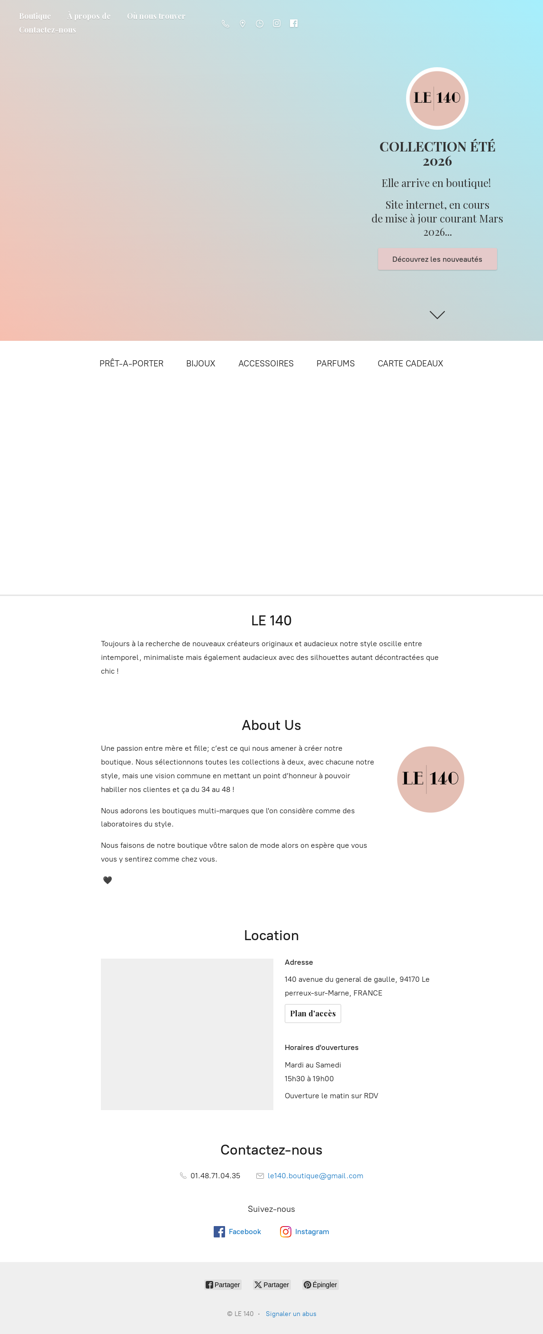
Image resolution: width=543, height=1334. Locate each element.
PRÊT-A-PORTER (131, 363)
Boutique (35, 16)
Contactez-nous (47, 30)
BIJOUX (201, 363)
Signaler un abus (291, 1314)
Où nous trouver (156, 16)
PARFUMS (336, 363)
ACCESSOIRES (266, 363)
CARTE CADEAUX (410, 363)
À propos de (89, 16)
